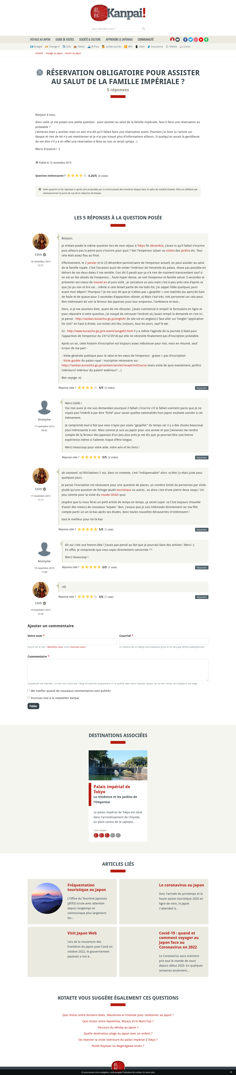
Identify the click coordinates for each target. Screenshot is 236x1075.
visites (170, 250)
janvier (92, 263)
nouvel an (100, 282)
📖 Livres (185, 46)
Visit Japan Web (82, 933)
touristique (124, 490)
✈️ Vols (66, 46)
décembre (157, 245)
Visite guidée (72, 360)
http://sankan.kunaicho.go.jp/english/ (100, 319)
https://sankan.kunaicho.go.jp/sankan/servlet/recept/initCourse (104, 365)
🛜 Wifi (128, 46)
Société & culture (90, 39)
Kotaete (39, 53)
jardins (185, 250)
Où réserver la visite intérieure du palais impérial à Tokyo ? (118, 1040)
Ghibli (115, 495)
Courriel (126, 635)
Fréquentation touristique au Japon (86, 887)
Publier (33, 706)
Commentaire (38, 656)
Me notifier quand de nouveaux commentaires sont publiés (71, 691)
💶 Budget (36, 46)
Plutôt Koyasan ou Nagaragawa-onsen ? (118, 1046)
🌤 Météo (171, 46)
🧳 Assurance (155, 46)
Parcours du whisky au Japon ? (118, 1027)
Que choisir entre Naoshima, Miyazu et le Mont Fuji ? (118, 1021)
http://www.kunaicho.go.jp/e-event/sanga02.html (100, 331)
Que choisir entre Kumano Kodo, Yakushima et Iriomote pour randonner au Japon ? (118, 1015)
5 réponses (118, 89)
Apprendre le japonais (119, 39)
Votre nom (36, 635)
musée (105, 495)
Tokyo (141, 245)
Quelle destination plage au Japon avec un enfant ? (118, 1033)
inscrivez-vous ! (78, 646)
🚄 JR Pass (93, 46)
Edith (38, 254)
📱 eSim (140, 46)
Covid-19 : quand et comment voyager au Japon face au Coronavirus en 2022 (179, 940)
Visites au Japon (73, 53)
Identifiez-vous (55, 646)
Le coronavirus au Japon (181, 885)
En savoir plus (149, 1072)
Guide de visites (65, 39)
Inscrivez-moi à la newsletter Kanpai (55, 698)
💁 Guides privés (111, 46)
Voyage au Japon (40, 39)
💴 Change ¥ (52, 46)
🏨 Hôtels (79, 46)
